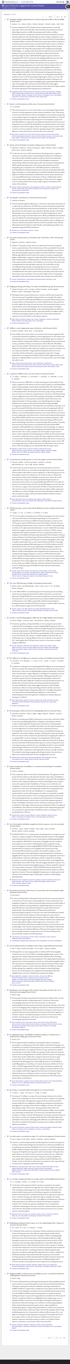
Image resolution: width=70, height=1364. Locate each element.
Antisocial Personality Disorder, (24, 363)
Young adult (15, 651)
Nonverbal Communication (44, 1216)
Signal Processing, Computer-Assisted (39, 759)
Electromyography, (35, 187)
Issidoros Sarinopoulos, (34, 148)
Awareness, (20, 1324)
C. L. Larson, (34, 661)
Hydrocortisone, (46, 365)
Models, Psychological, (18, 817)
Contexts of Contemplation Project (20, 99)
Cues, (29, 1214)
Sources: (5, 8)
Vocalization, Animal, (33, 96)
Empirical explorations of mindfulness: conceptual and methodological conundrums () (35, 767)
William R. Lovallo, (17, 291)
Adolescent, (27, 645)
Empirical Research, (30, 815)
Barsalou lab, (15, 230)
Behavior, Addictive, (32, 1264)
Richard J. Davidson (26, 150)
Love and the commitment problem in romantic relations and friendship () (36, 1179)
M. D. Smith (40, 1182)
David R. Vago (16, 995)
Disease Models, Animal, (45, 571)
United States (25, 190)
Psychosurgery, (16, 1027)
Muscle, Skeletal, (24, 759)
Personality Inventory (56, 501)
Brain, (17, 134)
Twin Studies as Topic (53, 366)
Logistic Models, (55, 365)
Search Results (12, 8)
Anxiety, (25, 91)
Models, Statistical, (17, 366)
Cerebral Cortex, (23, 134)
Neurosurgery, (31, 1026)
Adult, (13, 134)
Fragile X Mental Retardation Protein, (45, 609)
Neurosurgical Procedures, (42, 1026)
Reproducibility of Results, (51, 649)
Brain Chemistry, (16, 1022)
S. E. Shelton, (28, 513)
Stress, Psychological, (56, 95)
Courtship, (25, 1214)
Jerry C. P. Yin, (49, 586)
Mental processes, (52, 815)
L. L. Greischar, (43, 376)
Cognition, (19, 187)
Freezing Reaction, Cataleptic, (53, 91)
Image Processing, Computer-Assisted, (22, 450)
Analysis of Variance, (29, 700)
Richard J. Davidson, (39, 24)
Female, (43, 91)
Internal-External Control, (19, 501)
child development (50, 138)
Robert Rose (35, 291)
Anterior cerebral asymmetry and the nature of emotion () (32, 104)
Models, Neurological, (30, 138)
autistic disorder (53, 610)
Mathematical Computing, (38, 1170)
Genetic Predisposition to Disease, (21, 93)
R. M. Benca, (16, 661)
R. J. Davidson (16, 107)
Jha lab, (51, 1081)
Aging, (13, 976)
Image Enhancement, (17, 1168)
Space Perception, (16, 190)
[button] (67, 2)
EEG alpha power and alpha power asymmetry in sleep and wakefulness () (36, 658)
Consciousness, (16, 937)
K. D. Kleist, (52, 661)
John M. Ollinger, (17, 620)
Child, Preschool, (35, 134)
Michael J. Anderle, (17, 831)
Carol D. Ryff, (28, 464)
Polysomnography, (35, 702)
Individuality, (55, 136)
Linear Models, (21, 188)
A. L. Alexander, (52, 376)
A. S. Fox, (60, 376)
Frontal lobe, (50, 700)
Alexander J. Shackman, (19, 148)
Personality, (47, 501)
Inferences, (31, 230)
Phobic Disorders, (51, 881)
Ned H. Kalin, (29, 331)
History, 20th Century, (51, 1022)
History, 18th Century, (27, 1022)
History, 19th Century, (39, 1022)
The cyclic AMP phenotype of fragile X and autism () (30, 583)
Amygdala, (15, 91)
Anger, (13, 363)
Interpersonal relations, (46, 1127)
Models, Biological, (17, 321)
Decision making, (34, 1081)
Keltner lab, (55, 1127)
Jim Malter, (57, 586)
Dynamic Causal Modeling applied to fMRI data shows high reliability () (36, 618)
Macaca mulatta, (44, 93)
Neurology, (15, 1026)
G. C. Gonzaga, (16, 1182)
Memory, (30, 188)
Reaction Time (46, 1082)
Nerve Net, (50, 1024)
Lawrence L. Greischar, (45, 462)
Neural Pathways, (16, 95)
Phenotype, (30, 95)
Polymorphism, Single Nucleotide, (39, 574)
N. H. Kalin (45, 513)
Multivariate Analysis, (29, 981)
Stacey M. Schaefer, (18, 462)
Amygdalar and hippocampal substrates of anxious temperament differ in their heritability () (36, 20)
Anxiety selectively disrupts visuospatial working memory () (32, 145)
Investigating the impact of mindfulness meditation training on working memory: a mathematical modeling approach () (35, 1035)
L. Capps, (22, 1093)
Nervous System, (57, 1024)
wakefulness (15, 703)
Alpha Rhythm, (19, 700)
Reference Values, (50, 1170)
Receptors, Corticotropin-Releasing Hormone (41, 576)
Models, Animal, (56, 93)
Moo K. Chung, (16, 948)
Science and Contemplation (55, 940)
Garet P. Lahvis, (39, 586)
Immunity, (49, 319)
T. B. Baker (39, 1227)
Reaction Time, (55, 188)
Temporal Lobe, (24, 96)
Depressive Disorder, (53, 134)
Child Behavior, (40, 363)
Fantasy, (36, 937)
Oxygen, (43, 452)
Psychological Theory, (30, 817)
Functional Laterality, (41, 136)
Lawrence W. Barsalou (18, 200)
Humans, (49, 136)
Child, (29, 134)
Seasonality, (48, 279)
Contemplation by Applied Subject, (21, 940)
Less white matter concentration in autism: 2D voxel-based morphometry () (37, 1136)
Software (48, 452)
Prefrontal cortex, (37, 188)
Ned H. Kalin (60, 24)
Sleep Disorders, (45, 702)
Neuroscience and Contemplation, (38, 940)
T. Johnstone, (24, 376)
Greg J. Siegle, (40, 829)
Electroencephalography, (18, 136)
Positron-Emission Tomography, (41, 95)
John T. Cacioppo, (30, 289)
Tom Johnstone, (39, 620)
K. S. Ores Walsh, (33, 376)
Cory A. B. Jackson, (50, 829)
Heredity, (37, 93)
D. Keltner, (15, 1093)
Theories (36, 230)
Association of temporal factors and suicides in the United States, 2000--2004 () (36, 238)
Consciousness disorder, (27, 937)
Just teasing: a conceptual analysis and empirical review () (31, 1090)
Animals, (20, 91)
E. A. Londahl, (32, 1182)
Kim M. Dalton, (39, 948)
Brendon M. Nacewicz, (28, 948)
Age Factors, (25, 1166)
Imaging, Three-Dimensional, (19, 979)
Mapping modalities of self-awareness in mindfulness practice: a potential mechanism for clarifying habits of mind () (36, 1274)
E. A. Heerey (43, 1093)
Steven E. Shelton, (26, 24)
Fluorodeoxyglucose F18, (18, 572)
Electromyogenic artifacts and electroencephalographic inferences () (35, 711)
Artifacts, (20, 449)
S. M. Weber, (60, 661)
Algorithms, (15, 449)
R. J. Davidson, (37, 513)
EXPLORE (60, 2)
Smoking (59, 1266)
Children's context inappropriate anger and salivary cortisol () (33, 328)
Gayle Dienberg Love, (18, 464)
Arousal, (30, 880)
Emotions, (28, 136)
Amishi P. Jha (16, 1039)
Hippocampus (43, 96)
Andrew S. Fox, (16, 24)
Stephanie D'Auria (31, 242)
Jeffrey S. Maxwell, (46, 148)
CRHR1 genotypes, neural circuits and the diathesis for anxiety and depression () (36, 509)
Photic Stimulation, (39, 649)
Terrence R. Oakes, (50, 24)
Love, (19, 1216)
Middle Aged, (40, 501)
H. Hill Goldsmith (38, 331)
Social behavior (46, 1129)
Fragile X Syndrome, (17, 610)
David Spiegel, (27, 291)
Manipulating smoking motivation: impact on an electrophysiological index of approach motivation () (36, 1224)
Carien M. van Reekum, (31, 462)
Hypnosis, (53, 937)
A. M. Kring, (28, 1093)
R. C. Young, (36, 1093)
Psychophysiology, (27, 321)
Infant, (61, 136)
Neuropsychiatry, (22, 1026)
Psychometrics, (47, 188)
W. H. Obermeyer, (25, 661)
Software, (51, 981)
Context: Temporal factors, (19, 279)
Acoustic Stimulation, (17, 645)
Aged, (16, 499)
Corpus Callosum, (36, 1166)
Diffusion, (50, 976)
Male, (50, 93)
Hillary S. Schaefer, (29, 829)
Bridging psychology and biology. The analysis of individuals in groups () (36, 286)
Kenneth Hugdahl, (53, 289)
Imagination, (42, 319)
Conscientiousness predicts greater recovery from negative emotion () (35, 459)
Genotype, (14, 574)
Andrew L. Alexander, (37, 1139)
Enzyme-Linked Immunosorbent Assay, (22, 365)
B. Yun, (41, 661)
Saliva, (45, 366)
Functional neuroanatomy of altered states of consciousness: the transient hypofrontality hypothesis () (36, 891)
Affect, (13, 319)
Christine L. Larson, (18, 829)
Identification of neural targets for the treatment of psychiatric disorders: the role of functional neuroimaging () (35, 991)
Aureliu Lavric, (16, 150)
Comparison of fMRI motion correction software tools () (31, 374)
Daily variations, (30, 279)
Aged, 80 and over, (24, 499)
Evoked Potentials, (17, 881)
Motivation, (53, 1266)
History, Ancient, (16, 1024)
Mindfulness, (34, 1326)
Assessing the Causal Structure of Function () (28, 198)
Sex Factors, (38, 1129)
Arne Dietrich (16, 895)
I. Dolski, (46, 661)
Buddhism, (27, 1324)
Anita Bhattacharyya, (28, 586)
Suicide (54, 279)
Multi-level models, (40, 279)
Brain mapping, (36, 880)
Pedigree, (23, 95)
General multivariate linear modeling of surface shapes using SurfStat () (36, 946)
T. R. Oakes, (15, 376)
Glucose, (32, 93)
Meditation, (44, 815)
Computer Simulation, (33, 449)
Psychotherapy (50, 817)
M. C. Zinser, (16, 1227)
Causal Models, (23, 230)
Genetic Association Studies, (32, 572)
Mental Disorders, (30, 1024)
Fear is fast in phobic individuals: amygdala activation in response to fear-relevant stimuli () (36, 825)
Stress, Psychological (37, 321)
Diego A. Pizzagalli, (58, 148)
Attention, (21, 1081)
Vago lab (22, 1027)
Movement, (38, 452)
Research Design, (40, 138)
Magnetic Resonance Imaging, (49, 450)
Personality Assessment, (28, 366)
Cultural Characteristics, (18, 1127)
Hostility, (32, 1127)
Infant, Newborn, (16, 138)
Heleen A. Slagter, (32, 713)
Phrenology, (53, 1026)
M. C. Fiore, (23, 1227)
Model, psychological (24, 938)
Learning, (43, 1324)
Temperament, (16, 96)
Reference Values (26, 883)
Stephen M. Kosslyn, (18, 289)
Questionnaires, (39, 366)
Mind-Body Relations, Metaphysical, (21, 1326)
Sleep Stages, (53, 702)
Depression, (38, 91)
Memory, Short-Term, (17, 452)
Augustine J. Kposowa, (18, 242)
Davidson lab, (31, 91)
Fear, (23, 881)
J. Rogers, (15, 513)
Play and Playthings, (29, 1129)
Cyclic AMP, (24, 609)
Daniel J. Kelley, (17, 586)
